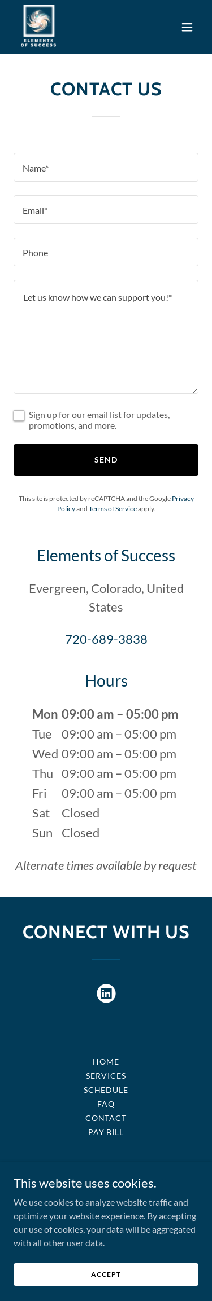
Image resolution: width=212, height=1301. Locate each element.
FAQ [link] (106, 1104)
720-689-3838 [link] (106, 639)
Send (106, 459)
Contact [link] (106, 1118)
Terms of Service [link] (113, 508)
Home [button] (106, 1061)
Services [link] (106, 1075)
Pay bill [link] (106, 1132)
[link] (39, 27)
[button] (187, 27)
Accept (105, 1274)
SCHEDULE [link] (106, 1090)
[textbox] (106, 167)
